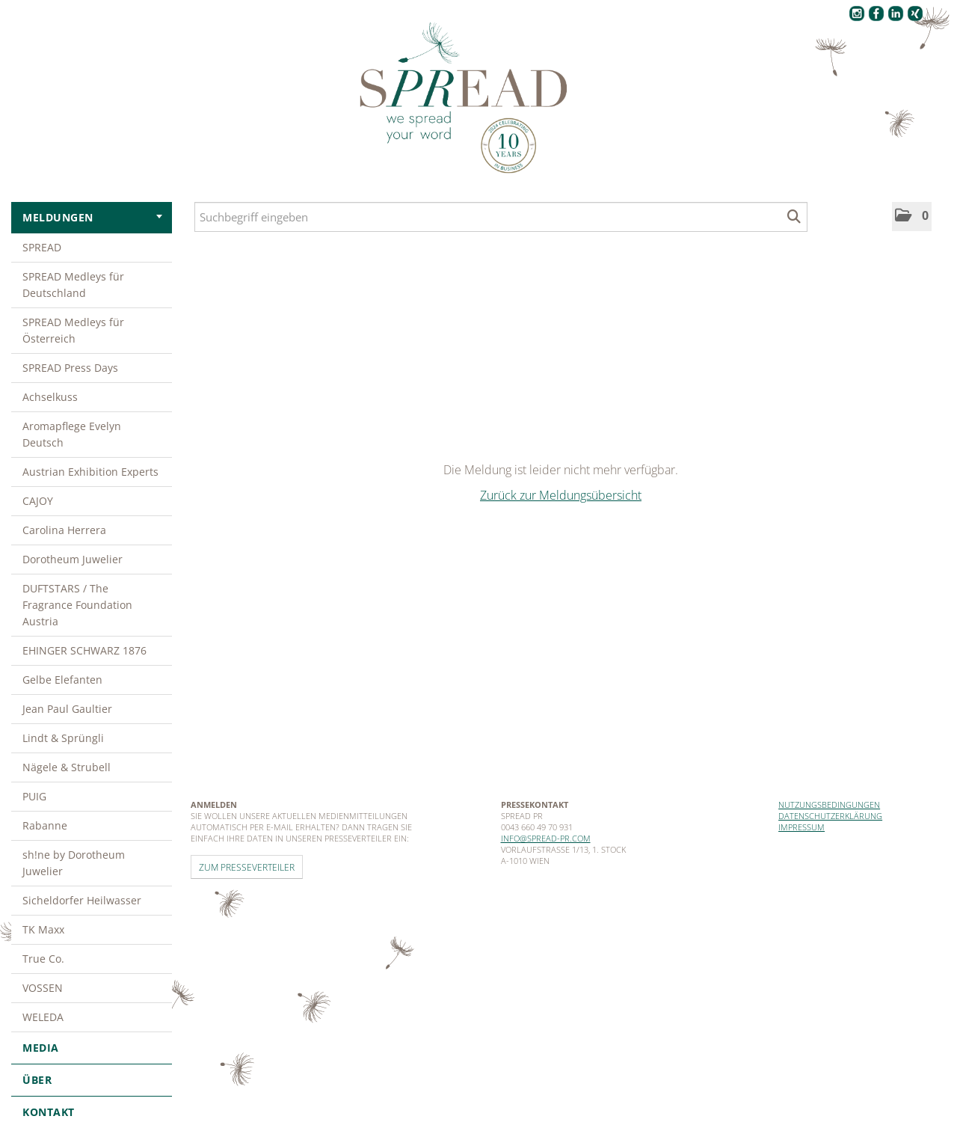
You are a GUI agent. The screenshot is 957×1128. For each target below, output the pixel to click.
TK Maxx (43, 929)
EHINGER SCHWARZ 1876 (84, 650)
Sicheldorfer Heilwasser (81, 900)
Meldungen (92, 217)
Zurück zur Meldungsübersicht (560, 495)
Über (91, 1080)
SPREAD (41, 247)
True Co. (43, 958)
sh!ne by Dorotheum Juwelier (73, 862)
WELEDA (43, 1017)
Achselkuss (50, 397)
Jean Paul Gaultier (67, 709)
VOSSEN (42, 988)
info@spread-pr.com (546, 838)
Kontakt (48, 1112)
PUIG (34, 796)
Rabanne (44, 825)
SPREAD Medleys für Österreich (73, 330)
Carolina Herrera (64, 530)
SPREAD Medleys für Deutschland (73, 284)
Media (91, 1047)
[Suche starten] (794, 217)
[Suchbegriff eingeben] (500, 217)
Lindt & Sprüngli (63, 738)
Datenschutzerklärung (830, 815)
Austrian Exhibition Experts (90, 472)
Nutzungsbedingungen (829, 804)
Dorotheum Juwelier (72, 559)
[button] (912, 216)
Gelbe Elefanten (62, 679)
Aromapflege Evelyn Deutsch (71, 434)
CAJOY (37, 501)
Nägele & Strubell (66, 767)
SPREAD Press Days (70, 368)
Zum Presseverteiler (247, 867)
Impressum (801, 827)
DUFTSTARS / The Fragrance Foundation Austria (77, 604)
